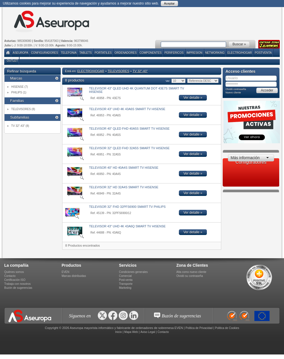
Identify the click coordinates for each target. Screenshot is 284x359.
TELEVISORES (118, 71)
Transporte (126, 283)
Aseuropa (20, 52)
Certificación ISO (14, 279)
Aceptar (169, 3)
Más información (245, 157)
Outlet (12, 60)
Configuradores (44, 52)
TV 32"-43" (140, 71)
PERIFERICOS (174, 52)
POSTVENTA (263, 52)
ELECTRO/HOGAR (239, 52)
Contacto (10, 275)
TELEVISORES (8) (23, 109)
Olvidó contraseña (236, 89)
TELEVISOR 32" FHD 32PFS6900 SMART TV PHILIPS (127, 206)
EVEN (65, 271)
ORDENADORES (125, 52)
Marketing (125, 287)
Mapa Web (131, 332)
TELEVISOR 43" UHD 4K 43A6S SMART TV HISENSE (127, 109)
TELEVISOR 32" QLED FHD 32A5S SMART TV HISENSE (129, 148)
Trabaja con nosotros (17, 283)
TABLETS (85, 52)
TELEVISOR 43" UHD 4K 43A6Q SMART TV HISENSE (127, 226)
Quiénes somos (14, 271)
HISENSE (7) (19, 86)
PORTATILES (103, 52)
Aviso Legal (147, 332)
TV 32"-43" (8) (20, 125)
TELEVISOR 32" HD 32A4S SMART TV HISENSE (123, 187)
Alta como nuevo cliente (191, 271)
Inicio (118, 332)
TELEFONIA (69, 52)
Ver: (168, 81)
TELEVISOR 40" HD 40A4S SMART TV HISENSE (123, 167)
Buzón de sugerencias (18, 287)
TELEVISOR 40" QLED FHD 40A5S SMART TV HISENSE (129, 128)
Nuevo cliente (233, 92)
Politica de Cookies (227, 328)
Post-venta (126, 279)
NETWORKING (215, 52)
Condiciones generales (133, 271)
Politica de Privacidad (199, 328)
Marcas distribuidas (74, 275)
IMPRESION (194, 52)
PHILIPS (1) (18, 92)
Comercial (125, 275)
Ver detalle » (192, 98)
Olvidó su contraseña (189, 275)
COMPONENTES (151, 52)
